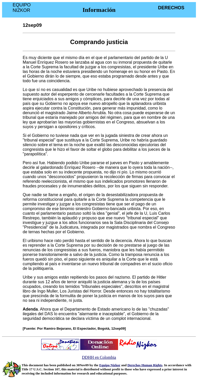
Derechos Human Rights (144, 365)
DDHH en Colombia (99, 357)
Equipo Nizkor (109, 365)
